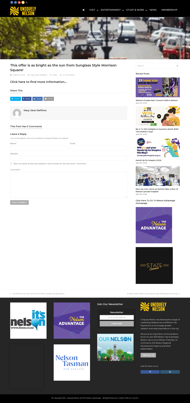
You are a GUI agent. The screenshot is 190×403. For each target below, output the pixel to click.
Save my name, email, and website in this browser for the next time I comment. (49, 163)
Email (73, 143)
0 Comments (69, 75)
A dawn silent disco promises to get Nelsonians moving (153, 293)
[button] (15, 99)
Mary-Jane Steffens (39, 75)
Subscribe (116, 323)
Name (13, 143)
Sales (55, 75)
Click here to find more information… (38, 82)
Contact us (148, 355)
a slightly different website (128, 398)
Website (14, 153)
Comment (15, 170)
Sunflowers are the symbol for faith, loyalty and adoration (37, 293)
